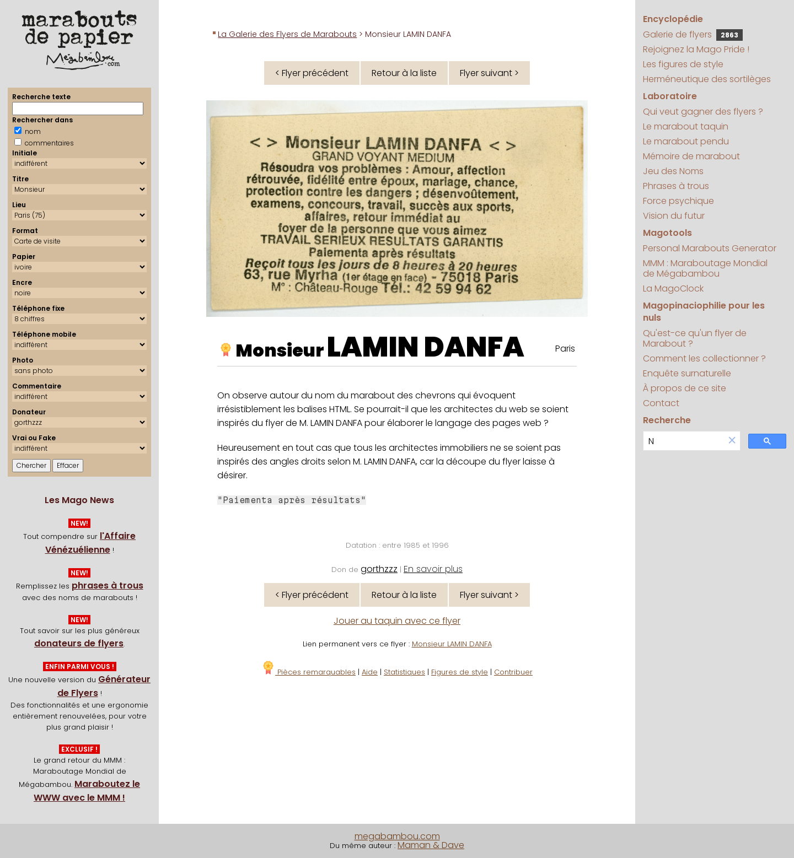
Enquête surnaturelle (687, 373)
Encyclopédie (673, 19)
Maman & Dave (431, 845)
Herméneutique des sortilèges (707, 79)
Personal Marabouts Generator (709, 248)
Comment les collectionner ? (704, 358)
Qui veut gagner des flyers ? (703, 111)
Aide (370, 672)
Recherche (667, 420)
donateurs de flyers (79, 643)
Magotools (667, 232)
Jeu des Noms (673, 171)
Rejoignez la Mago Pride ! (696, 49)
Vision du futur (674, 215)
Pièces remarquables (308, 672)
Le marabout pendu (686, 141)
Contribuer (513, 672)
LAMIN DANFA (425, 347)
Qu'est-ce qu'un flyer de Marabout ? (695, 338)
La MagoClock (673, 288)
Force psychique (678, 201)
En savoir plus (433, 569)
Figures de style (459, 672)
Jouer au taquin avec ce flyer (397, 620)
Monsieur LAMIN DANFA (452, 644)
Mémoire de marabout (691, 156)
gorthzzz (379, 569)
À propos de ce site (684, 388)
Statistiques (404, 672)
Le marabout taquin (685, 126)
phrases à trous (107, 585)
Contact (661, 403)
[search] (683, 441)
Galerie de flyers (693, 34)
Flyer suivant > (489, 73)
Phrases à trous (676, 186)
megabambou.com (397, 836)
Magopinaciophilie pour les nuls (704, 311)
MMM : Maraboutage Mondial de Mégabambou (705, 268)
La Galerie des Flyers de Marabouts (287, 34)
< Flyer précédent (311, 73)
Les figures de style (683, 64)
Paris (565, 348)
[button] (732, 441)
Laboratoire (670, 96)
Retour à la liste (404, 73)
